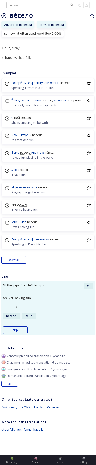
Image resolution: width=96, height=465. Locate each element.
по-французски (38, 83)
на (24, 187)
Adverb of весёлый (18, 24)
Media (60, 460)
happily (38, 429)
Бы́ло (15, 152)
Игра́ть (16, 187)
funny (27, 429)
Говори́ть (18, 83)
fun (19, 429)
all (9, 384)
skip (15, 330)
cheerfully (8, 429)
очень (54, 83)
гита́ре (32, 187)
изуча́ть (60, 100)
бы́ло (22, 222)
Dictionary (12, 460)
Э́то (14, 100)
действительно (29, 100)
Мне (14, 222)
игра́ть (36, 152)
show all (14, 260)
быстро (23, 135)
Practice (36, 460)
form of (52, 24)
